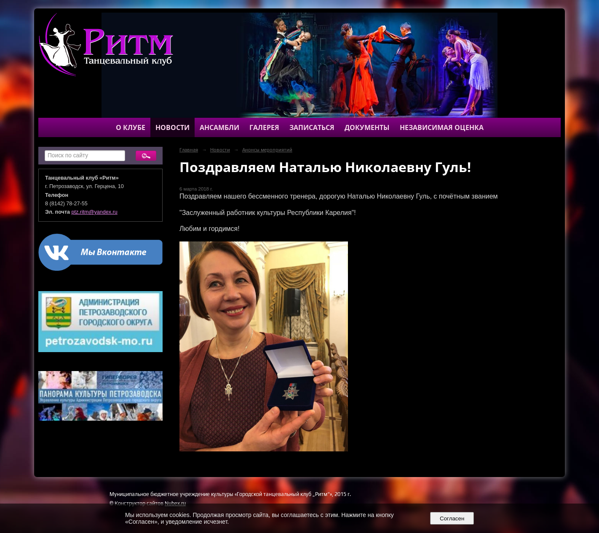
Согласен (452, 518)
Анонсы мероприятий (267, 150)
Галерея (264, 127)
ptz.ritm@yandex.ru (95, 212)
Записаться (311, 127)
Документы (367, 127)
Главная (188, 150)
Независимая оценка (442, 127)
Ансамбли (219, 127)
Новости (172, 127)
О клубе (130, 127)
